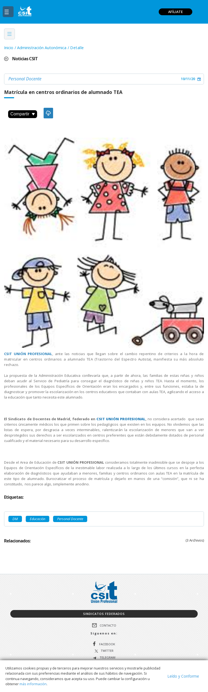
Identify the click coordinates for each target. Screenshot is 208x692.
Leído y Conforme (183, 676)
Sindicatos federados (104, 614)
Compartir (22, 114)
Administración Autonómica (41, 47)
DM (15, 518)
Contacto (108, 625)
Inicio (8, 47)
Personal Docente (24, 79)
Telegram (107, 657)
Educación (37, 518)
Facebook (107, 644)
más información (33, 683)
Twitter (107, 651)
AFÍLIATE (175, 11)
